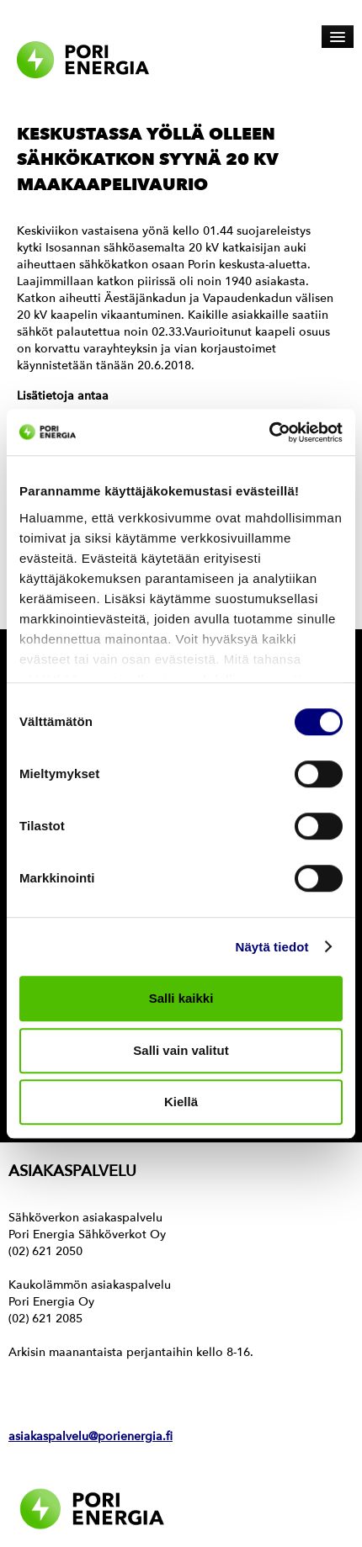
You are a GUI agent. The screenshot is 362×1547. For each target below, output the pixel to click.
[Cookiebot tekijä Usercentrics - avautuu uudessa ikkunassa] (269, 432)
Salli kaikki (181, 998)
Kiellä (181, 1101)
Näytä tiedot (272, 947)
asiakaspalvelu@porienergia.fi (90, 1436)
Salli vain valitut (180, 1050)
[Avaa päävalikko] (338, 36)
